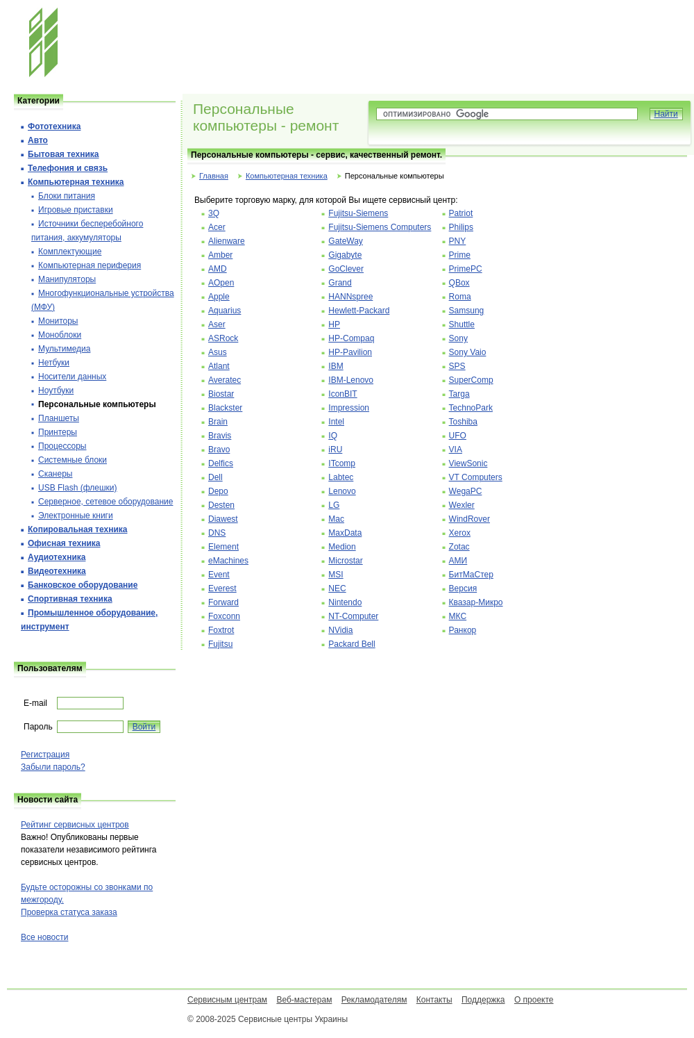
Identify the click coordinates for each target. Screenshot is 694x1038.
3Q (213, 213)
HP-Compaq (351, 338)
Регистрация (45, 754)
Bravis (219, 435)
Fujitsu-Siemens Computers (379, 227)
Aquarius (224, 310)
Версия (463, 588)
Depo (218, 491)
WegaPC (465, 491)
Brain (218, 422)
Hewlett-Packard (358, 310)
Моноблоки (59, 335)
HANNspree (350, 297)
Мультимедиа (64, 349)
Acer (217, 227)
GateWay (345, 241)
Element (223, 547)
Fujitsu (220, 644)
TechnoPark (471, 408)
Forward (223, 602)
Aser (217, 324)
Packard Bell (351, 644)
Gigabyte (345, 255)
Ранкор (463, 630)
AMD (217, 269)
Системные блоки (72, 460)
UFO (457, 435)
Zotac (459, 547)
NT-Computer (353, 616)
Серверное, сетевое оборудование (105, 501)
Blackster (225, 408)
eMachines (228, 561)
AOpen (221, 283)
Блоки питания (66, 196)
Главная (213, 176)
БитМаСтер (471, 574)
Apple (219, 297)
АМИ (458, 561)
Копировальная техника (77, 529)
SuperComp (471, 380)
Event (219, 574)
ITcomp (341, 463)
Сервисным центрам (227, 1000)
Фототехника (54, 126)
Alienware (226, 241)
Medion (341, 547)
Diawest (223, 519)
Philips (461, 227)
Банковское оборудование (82, 585)
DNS (217, 533)
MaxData (345, 533)
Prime (460, 255)
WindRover (469, 519)
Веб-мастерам (304, 1000)
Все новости (44, 937)
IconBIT (342, 394)
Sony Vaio (467, 352)
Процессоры (62, 446)
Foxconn (224, 616)
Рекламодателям (374, 1000)
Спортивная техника (70, 599)
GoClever (346, 269)
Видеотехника (57, 571)
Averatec (224, 380)
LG (333, 505)
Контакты (434, 1000)
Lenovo (341, 491)
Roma (460, 297)
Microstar (345, 561)
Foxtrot (221, 630)
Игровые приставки (75, 210)
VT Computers (475, 477)
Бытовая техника (63, 154)
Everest (222, 588)
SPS (457, 366)
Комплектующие (69, 251)
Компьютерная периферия (89, 265)
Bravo (219, 449)
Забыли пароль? (53, 767)
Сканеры (55, 474)
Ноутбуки (56, 390)
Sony (458, 338)
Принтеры (57, 432)
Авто (38, 140)
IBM (335, 366)
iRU (335, 449)
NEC (337, 588)
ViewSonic (468, 463)
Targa (459, 394)
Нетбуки (53, 363)
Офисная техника (64, 543)
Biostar (221, 394)
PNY (457, 241)
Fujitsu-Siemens (358, 213)
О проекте (534, 1000)
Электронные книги (75, 515)
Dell (215, 477)
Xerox (460, 533)
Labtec (340, 477)
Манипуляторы (67, 279)
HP (334, 324)
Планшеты (58, 418)
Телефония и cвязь (68, 168)
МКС (458, 616)
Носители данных (72, 376)
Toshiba (463, 422)
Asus (217, 352)
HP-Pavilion (350, 352)
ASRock (223, 338)
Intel (336, 422)
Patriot (461, 213)
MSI (335, 574)
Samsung (466, 310)
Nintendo (345, 602)
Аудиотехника (56, 557)
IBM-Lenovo (350, 380)
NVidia (340, 630)
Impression (348, 408)
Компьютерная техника (287, 176)
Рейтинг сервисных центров (75, 825)
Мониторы (58, 321)
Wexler (462, 505)
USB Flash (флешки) (77, 488)
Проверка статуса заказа (69, 912)
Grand (339, 283)
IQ (332, 435)
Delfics (220, 463)
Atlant (219, 366)
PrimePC (465, 269)
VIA (455, 449)
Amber (220, 255)
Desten (221, 505)
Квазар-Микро (476, 602)
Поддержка (483, 1000)
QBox (459, 283)
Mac (336, 519)
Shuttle (462, 324)
